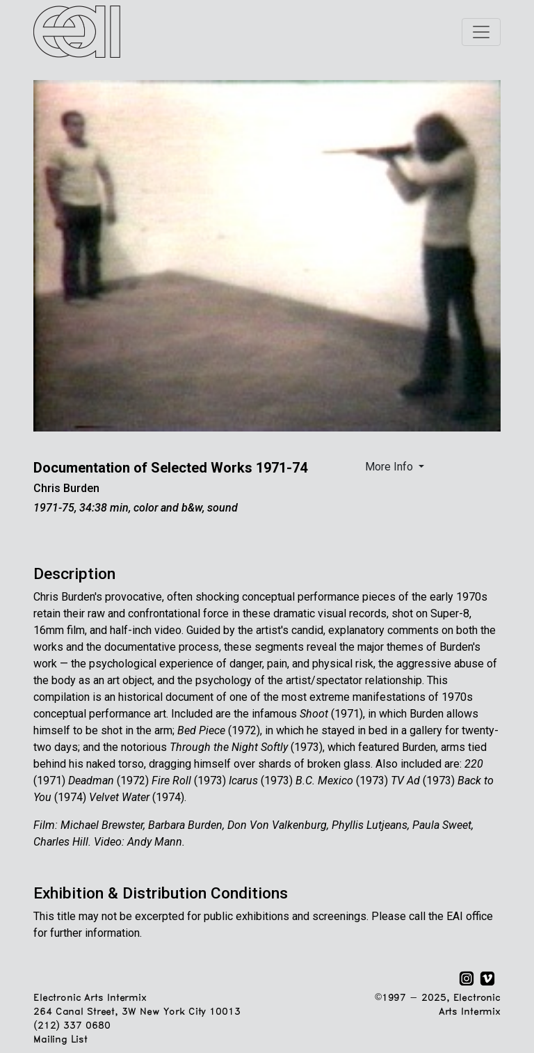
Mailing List (60, 1040)
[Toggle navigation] (481, 32)
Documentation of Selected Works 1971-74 (170, 467)
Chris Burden (66, 488)
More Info (390, 466)
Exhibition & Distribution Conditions (160, 893)
